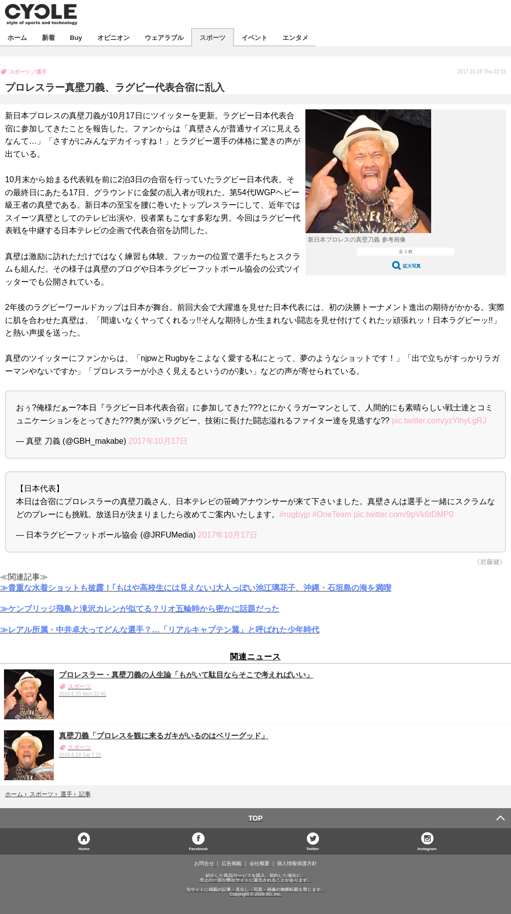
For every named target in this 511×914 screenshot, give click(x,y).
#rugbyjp (294, 514)
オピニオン (113, 37)
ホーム (17, 37)
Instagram (427, 848)
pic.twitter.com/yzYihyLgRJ (439, 420)
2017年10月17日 (158, 441)
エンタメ (295, 37)
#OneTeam (331, 514)
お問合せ (204, 863)
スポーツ (213, 37)
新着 (48, 37)
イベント (254, 37)
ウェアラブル (164, 37)
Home (83, 848)
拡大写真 (412, 266)
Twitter (312, 848)
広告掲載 (232, 863)
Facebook (198, 848)
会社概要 (259, 863)
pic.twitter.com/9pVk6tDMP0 (404, 514)
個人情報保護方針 (297, 863)
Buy (76, 37)
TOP (256, 818)
